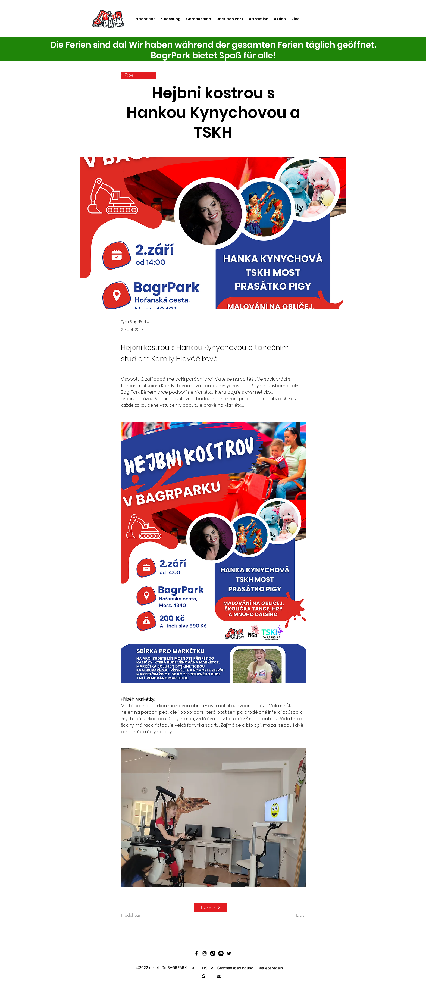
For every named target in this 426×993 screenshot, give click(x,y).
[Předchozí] (139, 915)
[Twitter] (229, 953)
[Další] (292, 915)
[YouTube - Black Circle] (221, 953)
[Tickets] (210, 907)
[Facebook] (196, 953)
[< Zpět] (139, 75)
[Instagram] (204, 953)
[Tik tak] (212, 953)
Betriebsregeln (270, 968)
